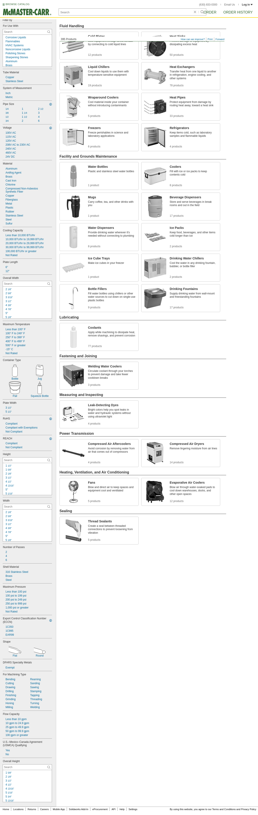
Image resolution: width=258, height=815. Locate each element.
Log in (247, 4)
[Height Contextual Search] (27, 460)
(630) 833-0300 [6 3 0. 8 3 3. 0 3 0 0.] (208, 4)
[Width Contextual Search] (27, 507)
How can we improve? (193, 39)
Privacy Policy (248, 809)
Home (6, 809)
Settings (132, 809)
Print (210, 39)
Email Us (229, 4)
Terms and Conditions (224, 809)
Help (122, 809)
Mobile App (59, 809)
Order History (238, 12)
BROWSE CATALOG (17, 4)
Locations (18, 809)
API (114, 809)
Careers (44, 809)
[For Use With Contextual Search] (27, 32)
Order (210, 12)
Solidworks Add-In (78, 809)
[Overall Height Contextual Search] (27, 767)
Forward (220, 39)
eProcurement (100, 809)
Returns (32, 809)
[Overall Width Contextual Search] (27, 284)
